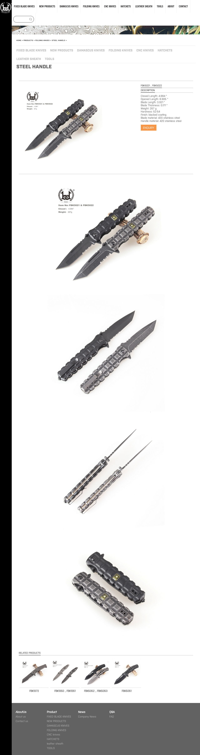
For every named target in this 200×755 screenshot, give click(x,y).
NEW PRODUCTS (61, 50)
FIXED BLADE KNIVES (31, 50)
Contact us (22, 720)
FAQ (111, 716)
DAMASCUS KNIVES (91, 50)
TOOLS (49, 58)
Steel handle (58, 40)
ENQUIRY (148, 127)
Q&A (112, 712)
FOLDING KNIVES (42, 40)
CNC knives (145, 50)
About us (21, 716)
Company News (87, 716)
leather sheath (28, 58)
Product (52, 712)
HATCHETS (165, 50)
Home (18, 40)
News (81, 712)
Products (28, 40)
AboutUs (21, 712)
